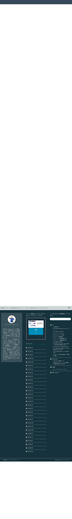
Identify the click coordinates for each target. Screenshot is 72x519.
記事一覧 (34, 2)
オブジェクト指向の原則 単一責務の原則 (61, 355)
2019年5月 (30, 405)
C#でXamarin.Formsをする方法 (60, 346)
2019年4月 (30, 408)
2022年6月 (30, 372)
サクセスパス (41, 2)
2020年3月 (30, 390)
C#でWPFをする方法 (58, 331)
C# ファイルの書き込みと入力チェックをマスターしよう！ (23, 288)
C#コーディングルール (58, 333)
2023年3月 (30, 365)
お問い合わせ (55, 372)
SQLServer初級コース (58, 360)
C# (52, 324)
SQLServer (55, 359)
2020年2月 (30, 394)
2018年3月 (30, 448)
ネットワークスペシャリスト (60, 369)
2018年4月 (30, 444)
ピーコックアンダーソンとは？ (53, 2)
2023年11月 (30, 362)
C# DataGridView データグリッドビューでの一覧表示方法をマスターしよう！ (28, 292)
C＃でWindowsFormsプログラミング (9, 9)
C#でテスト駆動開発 (58, 336)
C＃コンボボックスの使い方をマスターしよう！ (20, 285)
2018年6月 (30, 440)
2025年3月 (30, 351)
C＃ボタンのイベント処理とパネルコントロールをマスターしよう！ (25, 286)
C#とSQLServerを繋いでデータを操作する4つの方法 (61, 349)
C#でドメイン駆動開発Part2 (60, 340)
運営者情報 (5, 459)
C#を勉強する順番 (57, 342)
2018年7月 (30, 437)
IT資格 (53, 367)
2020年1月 (30, 397)
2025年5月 (30, 347)
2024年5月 (30, 354)
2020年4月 (30, 387)
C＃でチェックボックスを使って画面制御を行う (20, 281)
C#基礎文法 (56, 326)
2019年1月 (30, 419)
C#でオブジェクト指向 (58, 335)
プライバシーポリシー (14, 459)
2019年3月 (30, 412)
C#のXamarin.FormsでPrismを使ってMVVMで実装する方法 (61, 344)
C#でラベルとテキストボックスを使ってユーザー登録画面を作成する (26, 279)
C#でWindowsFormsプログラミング (61, 329)
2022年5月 (30, 376)
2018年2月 (30, 451)
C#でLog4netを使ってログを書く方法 (61, 352)
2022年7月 (30, 369)
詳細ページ (36, 331)
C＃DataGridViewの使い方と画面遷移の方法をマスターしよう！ (24, 290)
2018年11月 (30, 426)
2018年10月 (30, 430)
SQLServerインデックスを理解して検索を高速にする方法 (61, 363)
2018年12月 (30, 422)
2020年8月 (30, 379)
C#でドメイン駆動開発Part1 (60, 338)
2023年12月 (30, 358)
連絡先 (64, 2)
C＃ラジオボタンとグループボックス (17, 283)
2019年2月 (30, 415)
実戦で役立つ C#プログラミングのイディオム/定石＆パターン (20, 294)
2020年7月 (30, 383)
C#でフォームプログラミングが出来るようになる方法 (21, 277)
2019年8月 (30, 401)
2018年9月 (30, 433)
